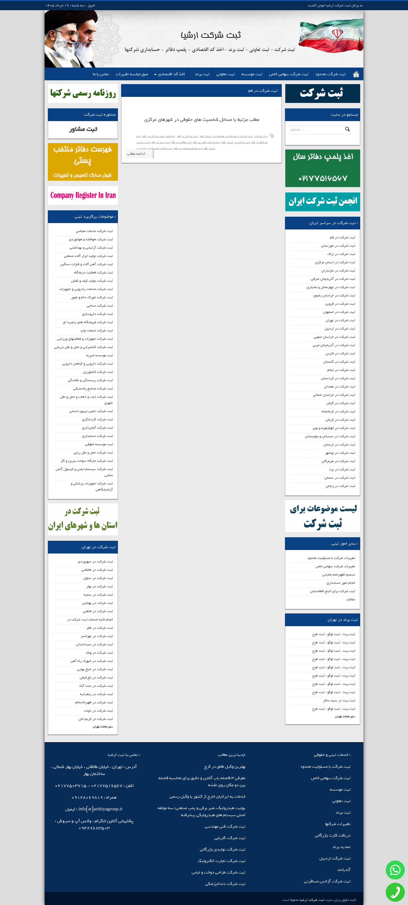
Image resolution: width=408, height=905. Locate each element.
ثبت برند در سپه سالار (339, 700)
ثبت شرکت (261, 136)
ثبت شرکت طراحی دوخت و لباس (218, 872)
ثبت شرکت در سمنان (339, 478)
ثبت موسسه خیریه (99, 355)
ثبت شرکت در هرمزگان (338, 461)
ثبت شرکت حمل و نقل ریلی (93, 452)
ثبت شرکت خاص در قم (206, 142)
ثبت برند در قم (161, 142)
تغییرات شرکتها (338, 824)
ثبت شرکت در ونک (99, 652)
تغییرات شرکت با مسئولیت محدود (331, 558)
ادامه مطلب (136, 153)
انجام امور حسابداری (340, 583)
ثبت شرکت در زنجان (340, 486)
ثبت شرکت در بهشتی (97, 603)
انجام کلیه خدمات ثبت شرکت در (90, 619)
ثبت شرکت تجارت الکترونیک (221, 861)
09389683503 (94, 828)
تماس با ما (101, 74)
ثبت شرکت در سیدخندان (94, 644)
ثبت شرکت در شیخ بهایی (95, 669)
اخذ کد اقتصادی (171, 74)
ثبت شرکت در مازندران (338, 270)
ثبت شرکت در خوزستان (338, 246)
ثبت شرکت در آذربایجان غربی (334, 345)
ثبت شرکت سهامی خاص (289, 74)
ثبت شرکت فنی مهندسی (225, 826)
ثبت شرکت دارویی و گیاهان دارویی (87, 363)
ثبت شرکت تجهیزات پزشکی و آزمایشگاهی (92, 486)
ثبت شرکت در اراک (341, 254)
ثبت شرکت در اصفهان (339, 312)
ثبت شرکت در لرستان (339, 444)
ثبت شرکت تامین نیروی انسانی (91, 411)
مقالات (350, 599)
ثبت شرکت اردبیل (335, 858)
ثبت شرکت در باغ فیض (96, 677)
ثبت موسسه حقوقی (99, 444)
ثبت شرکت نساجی (100, 305)
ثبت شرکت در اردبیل (339, 328)
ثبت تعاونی (225, 74)
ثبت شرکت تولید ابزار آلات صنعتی (88, 256)
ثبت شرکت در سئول (98, 578)
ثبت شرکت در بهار (99, 586)
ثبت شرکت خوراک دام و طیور (92, 297)
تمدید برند (341, 846)
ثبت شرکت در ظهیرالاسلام (94, 702)
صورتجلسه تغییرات (132, 74)
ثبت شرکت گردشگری (97, 419)
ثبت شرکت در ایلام (341, 370)
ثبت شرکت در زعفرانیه (96, 694)
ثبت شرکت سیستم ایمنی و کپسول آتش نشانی (84, 472)
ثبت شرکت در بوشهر (340, 453)
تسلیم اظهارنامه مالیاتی (338, 574)
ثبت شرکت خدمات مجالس (94, 231)
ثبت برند (202, 74)
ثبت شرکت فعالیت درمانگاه (93, 272)
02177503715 (70, 785)
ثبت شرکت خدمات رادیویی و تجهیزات (86, 289)
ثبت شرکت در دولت (98, 710)
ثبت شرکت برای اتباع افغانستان (332, 591)
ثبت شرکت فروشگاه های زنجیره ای (88, 322)
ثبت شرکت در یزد (342, 469)
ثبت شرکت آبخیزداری (97, 428)
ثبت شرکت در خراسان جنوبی (334, 337)
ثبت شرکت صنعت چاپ (96, 330)
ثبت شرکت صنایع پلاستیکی (93, 388)
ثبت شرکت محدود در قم (188, 148)
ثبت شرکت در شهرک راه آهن (91, 661)
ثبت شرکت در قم (342, 237)
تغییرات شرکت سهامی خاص (335, 566)
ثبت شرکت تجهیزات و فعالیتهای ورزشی (85, 339)
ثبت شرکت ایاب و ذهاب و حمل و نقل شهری (86, 400)
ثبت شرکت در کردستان (338, 378)
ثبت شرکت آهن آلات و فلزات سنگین (86, 264)
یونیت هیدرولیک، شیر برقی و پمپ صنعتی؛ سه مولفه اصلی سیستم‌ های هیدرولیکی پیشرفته (201, 811)
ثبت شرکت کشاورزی (98, 372)
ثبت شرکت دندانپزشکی (225, 883)
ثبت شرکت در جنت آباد (96, 686)
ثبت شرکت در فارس (340, 353)
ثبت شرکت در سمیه (98, 594)
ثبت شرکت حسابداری (97, 436)
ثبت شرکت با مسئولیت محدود (325, 766)
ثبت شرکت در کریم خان (95, 719)
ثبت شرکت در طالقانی (97, 570)
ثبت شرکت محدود (330, 74)
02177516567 (106, 785)
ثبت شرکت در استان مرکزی (335, 262)
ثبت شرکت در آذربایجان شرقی (333, 279)
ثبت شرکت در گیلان (340, 403)
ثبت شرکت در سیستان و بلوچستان (330, 436)
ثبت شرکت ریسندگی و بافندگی (90, 380)
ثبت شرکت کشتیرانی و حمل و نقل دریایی (83, 347)
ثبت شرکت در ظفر (99, 628)
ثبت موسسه (252, 74)
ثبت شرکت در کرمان (340, 420)
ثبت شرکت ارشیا (311, 900)
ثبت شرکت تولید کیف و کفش (92, 281)
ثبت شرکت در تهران (340, 320)
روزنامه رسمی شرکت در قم (158, 136)
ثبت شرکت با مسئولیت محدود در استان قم (226, 136)
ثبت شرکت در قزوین (340, 304)
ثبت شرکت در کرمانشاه (338, 411)
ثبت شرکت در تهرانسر (97, 636)
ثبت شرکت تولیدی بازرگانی (222, 849)
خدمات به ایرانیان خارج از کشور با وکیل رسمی (207, 796)
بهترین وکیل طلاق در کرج (224, 766)
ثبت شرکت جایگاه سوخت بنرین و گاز (87, 461)
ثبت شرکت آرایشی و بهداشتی (91, 247)
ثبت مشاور (83, 129)
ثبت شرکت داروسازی (97, 314)
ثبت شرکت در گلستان (339, 362)
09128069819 (87, 797)
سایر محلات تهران (345, 716)
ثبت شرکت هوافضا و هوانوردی (91, 239)
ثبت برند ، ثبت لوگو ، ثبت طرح (333, 634)
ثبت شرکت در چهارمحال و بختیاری (331, 287)
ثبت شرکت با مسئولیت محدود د (154, 148)
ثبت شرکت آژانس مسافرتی (327, 881)
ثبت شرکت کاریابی (229, 838)
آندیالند (344, 869)
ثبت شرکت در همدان (339, 386)
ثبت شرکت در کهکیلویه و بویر (333, 428)
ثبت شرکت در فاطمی (98, 611)
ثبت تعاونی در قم (181, 142)
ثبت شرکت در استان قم (236, 142)
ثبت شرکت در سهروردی (95, 561)
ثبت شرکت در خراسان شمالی (334, 395)
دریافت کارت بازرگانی (333, 835)
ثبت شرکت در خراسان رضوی (334, 295)
